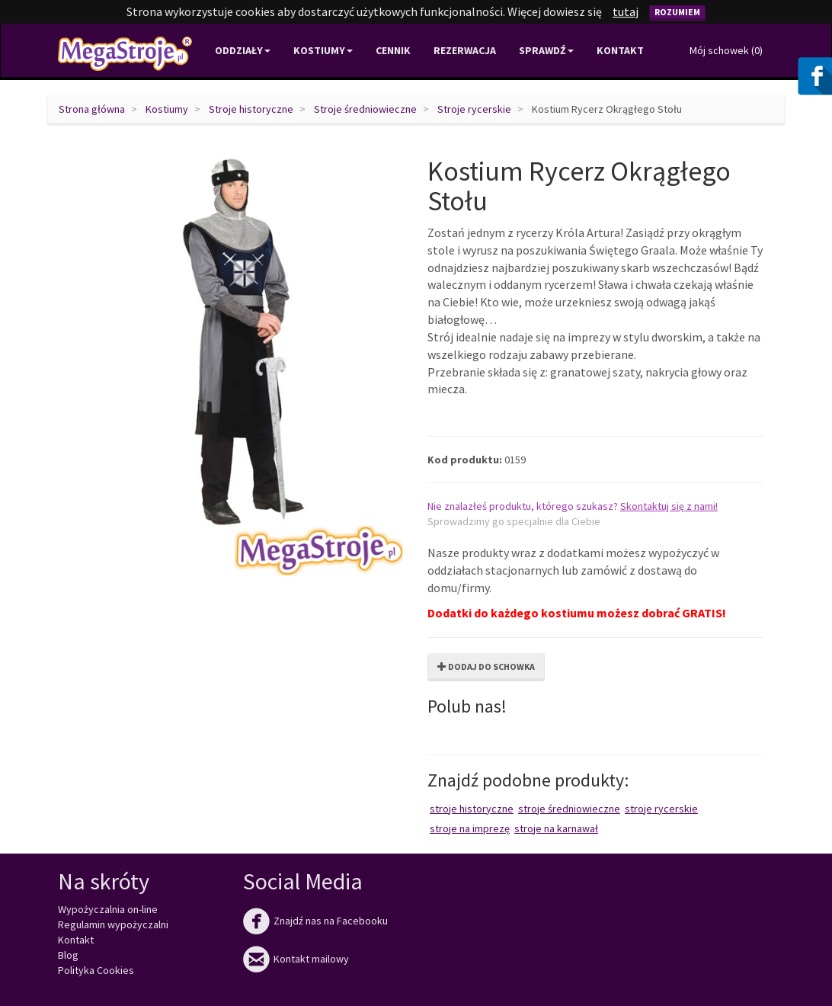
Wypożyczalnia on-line (108, 909)
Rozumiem (677, 12)
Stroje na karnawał (556, 828)
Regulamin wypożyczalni (113, 924)
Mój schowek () (726, 50)
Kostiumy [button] (323, 50)
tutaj (625, 11)
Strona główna (92, 109)
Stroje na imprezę (470, 828)
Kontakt (620, 50)
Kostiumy (167, 109)
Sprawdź (546, 50)
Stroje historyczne (251, 109)
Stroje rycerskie (474, 109)
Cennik (393, 50)
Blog (68, 955)
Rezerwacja (465, 50)
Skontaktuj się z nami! (669, 506)
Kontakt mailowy (296, 959)
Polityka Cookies (96, 970)
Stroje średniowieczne (365, 109)
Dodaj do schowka (486, 666)
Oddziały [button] (242, 50)
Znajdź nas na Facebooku (315, 921)
